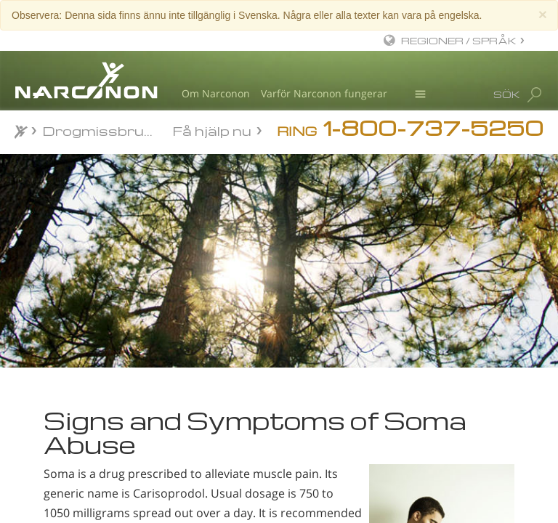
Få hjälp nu (212, 129)
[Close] (542, 14)
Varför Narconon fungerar (324, 93)
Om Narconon (216, 93)
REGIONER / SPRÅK (459, 40)
